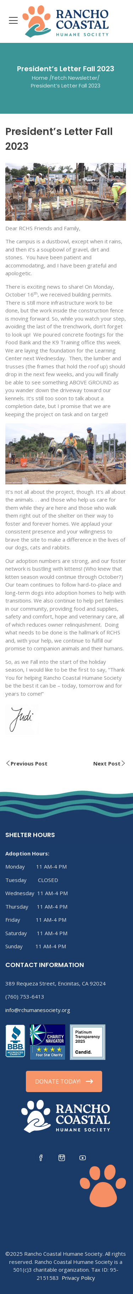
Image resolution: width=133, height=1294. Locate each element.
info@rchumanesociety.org (37, 1009)
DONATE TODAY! (64, 1081)
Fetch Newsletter (74, 77)
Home (40, 77)
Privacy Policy (78, 1277)
